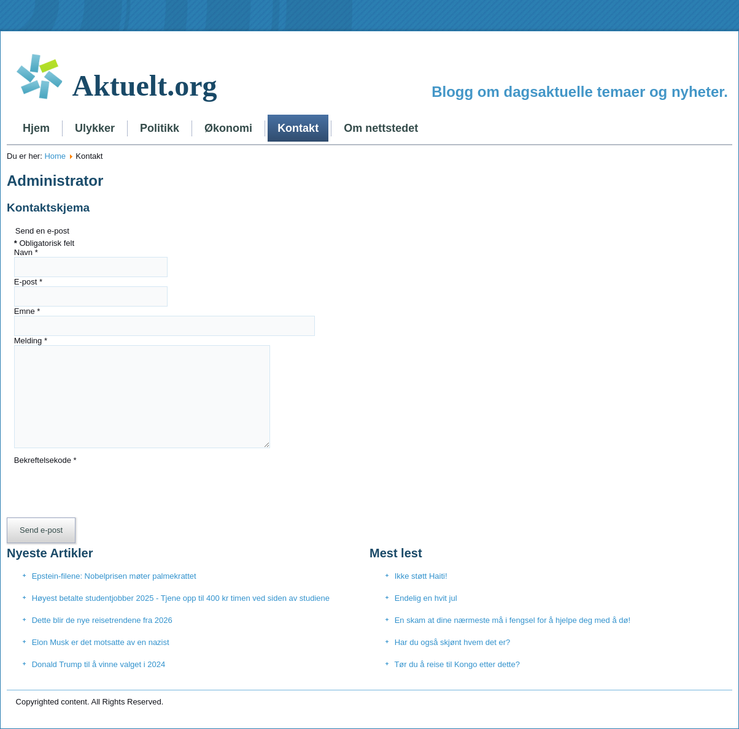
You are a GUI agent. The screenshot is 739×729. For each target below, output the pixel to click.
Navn (26, 252)
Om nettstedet (381, 128)
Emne (27, 311)
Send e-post (41, 530)
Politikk (159, 128)
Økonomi (228, 128)
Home (55, 156)
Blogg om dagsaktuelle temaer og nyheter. (579, 91)
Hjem (36, 128)
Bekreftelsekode (45, 460)
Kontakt (298, 128)
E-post (28, 281)
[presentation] (107, 489)
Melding (30, 340)
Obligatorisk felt (44, 243)
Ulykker (95, 128)
